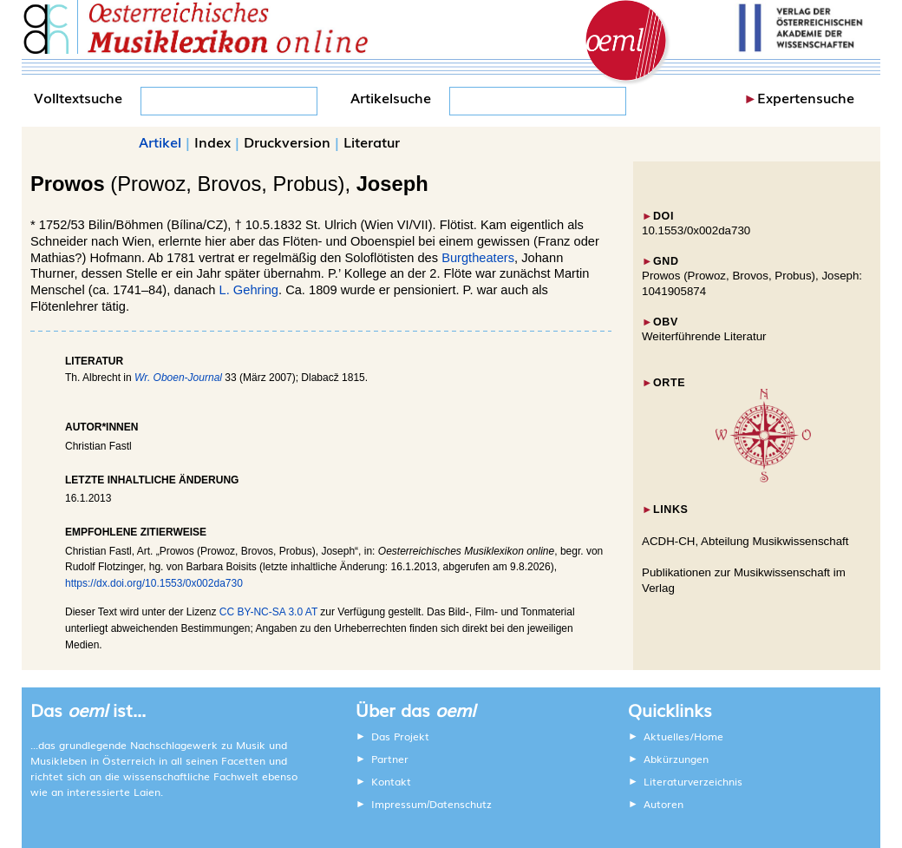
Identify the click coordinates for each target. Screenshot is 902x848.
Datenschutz (460, 804)
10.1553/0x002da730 (696, 230)
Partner (390, 758)
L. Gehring (248, 290)
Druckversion (287, 141)
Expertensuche (805, 97)
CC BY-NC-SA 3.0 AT (268, 612)
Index (212, 141)
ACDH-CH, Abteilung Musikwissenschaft (745, 541)
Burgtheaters (477, 258)
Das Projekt (400, 736)
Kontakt (391, 781)
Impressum (399, 804)
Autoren (663, 804)
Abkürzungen (676, 758)
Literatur (371, 141)
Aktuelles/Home (683, 736)
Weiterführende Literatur (704, 336)
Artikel (160, 141)
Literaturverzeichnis (693, 781)
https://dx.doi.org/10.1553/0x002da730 (154, 583)
